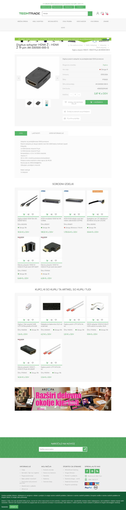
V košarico (24, 214)
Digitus (105, 65)
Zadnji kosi (68, 7)
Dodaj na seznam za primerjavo (28, 214)
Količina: (65, 94)
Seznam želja (47, 481)
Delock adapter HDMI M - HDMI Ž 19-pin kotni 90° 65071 (28, 266)
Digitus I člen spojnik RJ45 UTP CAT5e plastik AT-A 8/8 (27, 325)
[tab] (21, 133)
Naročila (46, 476)
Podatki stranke (48, 470)
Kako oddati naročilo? (29, 478)
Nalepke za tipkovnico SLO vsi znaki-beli (51, 325)
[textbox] (65, 13)
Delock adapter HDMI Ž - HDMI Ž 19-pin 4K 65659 (27, 368)
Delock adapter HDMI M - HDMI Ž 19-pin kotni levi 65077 (51, 266)
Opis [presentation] (21, 133)
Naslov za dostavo (49, 473)
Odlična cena (46, 7)
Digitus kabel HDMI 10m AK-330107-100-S (27, 219)
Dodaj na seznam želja (33, 214)
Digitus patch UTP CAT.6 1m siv (73, 325)
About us (25, 489)
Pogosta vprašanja (71, 484)
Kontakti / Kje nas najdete (30, 473)
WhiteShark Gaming (71, 470)
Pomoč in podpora (71, 476)
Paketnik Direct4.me (71, 481)
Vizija (23, 470)
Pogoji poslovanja (27, 476)
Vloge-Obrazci (70, 473)
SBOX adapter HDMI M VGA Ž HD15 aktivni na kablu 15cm (97, 325)
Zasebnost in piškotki (29, 486)
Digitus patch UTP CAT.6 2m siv (51, 368)
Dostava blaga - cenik (72, 478)
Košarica (106, 13)
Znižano (80, 7)
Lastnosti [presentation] (36, 133)
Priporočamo (57, 7)
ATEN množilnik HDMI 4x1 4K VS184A (51, 219)
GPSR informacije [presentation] (56, 133)
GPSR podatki (26, 492)
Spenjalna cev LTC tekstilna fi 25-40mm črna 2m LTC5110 (97, 219)
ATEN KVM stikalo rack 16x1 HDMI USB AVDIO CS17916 (73, 219)
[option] (29, 103)
